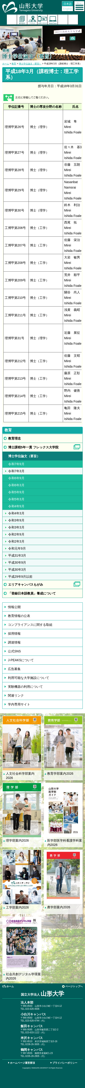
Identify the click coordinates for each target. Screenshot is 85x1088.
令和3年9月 (16, 520)
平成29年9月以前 (20, 576)
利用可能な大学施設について (28, 678)
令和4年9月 (16, 506)
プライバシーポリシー (64, 1062)
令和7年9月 (16, 464)
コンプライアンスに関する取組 (30, 624)
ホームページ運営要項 (22, 1062)
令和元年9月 (17, 548)
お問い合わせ (42, 20)
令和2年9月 (16, 534)
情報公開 (14, 607)
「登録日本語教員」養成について (33, 593)
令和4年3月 (16, 513)
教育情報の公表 (19, 616)
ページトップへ (74, 986)
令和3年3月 (16, 527)
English (67, 8)
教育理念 (14, 438)
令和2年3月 (16, 541)
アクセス (32, 20)
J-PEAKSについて (21, 660)
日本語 (67, 3)
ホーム (5, 63)
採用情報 (14, 633)
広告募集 (14, 669)
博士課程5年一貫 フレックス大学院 (33, 447)
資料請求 (22, 20)
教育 (14, 63)
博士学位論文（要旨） (30, 63)
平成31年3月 (17, 555)
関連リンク (16, 695)
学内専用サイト (19, 704)
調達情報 (14, 642)
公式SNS (14, 651)
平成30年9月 (17, 562)
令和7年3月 (16, 471)
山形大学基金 (73, 20)
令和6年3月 (16, 485)
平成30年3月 (17, 569)
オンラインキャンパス (53, 20)
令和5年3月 (16, 499)
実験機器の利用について (25, 686)
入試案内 (12, 20)
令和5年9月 (16, 492)
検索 (63, 20)
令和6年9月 (16, 478)
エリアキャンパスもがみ (25, 584)
